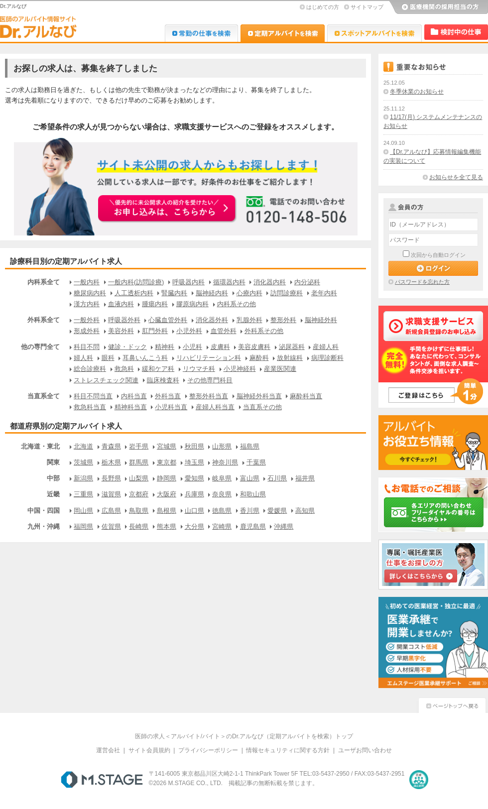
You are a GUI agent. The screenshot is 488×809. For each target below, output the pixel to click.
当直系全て (43, 396)
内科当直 (134, 396)
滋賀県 (111, 494)
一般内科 (87, 282)
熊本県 (166, 526)
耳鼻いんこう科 (145, 357)
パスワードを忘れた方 (422, 282)
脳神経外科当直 (259, 396)
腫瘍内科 (155, 304)
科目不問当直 (93, 396)
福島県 (249, 446)
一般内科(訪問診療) (136, 282)
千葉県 (256, 462)
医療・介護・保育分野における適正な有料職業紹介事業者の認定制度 (418, 779)
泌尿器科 (292, 346)
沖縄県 (283, 526)
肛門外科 (155, 331)
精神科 (164, 346)
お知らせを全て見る (456, 177)
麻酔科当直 (306, 396)
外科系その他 (263, 331)
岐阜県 (222, 478)
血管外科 (224, 331)
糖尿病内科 (90, 293)
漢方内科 (87, 304)
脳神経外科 (321, 320)
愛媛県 (277, 510)
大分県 (194, 526)
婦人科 (83, 357)
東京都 (166, 462)
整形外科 (283, 320)
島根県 (166, 510)
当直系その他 (262, 407)
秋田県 (194, 446)
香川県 (249, 510)
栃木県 (111, 462)
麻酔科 (259, 357)
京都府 (138, 494)
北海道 (83, 446)
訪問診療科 (286, 293)
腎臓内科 (174, 293)
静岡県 (166, 478)
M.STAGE (102, 779)
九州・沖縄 (43, 526)
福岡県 (83, 526)
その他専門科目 (210, 380)
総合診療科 (90, 368)
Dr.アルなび (283, 33)
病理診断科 (327, 357)
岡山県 (83, 510)
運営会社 (108, 750)
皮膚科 (220, 346)
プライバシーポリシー (208, 750)
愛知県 (194, 478)
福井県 (305, 478)
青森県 (111, 446)
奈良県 (222, 494)
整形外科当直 (208, 396)
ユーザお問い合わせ (365, 750)
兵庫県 (194, 494)
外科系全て (43, 320)
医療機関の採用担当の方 (438, 7)
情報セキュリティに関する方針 (288, 750)
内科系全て (43, 282)
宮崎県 (222, 526)
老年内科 (324, 293)
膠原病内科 (192, 304)
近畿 (53, 494)
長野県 (111, 478)
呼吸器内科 (188, 282)
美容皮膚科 (254, 346)
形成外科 (87, 331)
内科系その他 (236, 304)
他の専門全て (40, 346)
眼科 (108, 357)
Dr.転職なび (201, 33)
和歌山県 (253, 494)
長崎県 (138, 526)
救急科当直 (90, 407)
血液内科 (121, 304)
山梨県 (138, 478)
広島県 (111, 510)
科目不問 (87, 346)
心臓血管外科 (167, 320)
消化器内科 (269, 282)
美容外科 (121, 331)
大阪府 (166, 494)
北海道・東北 (40, 446)
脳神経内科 (212, 293)
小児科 (192, 346)
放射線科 (290, 357)
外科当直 (168, 396)
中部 (53, 478)
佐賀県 (111, 526)
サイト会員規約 (149, 750)
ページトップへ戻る (452, 704)
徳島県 (222, 510)
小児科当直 (171, 407)
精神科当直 (131, 407)
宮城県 (166, 446)
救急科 (124, 368)
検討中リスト (456, 32)
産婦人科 (326, 346)
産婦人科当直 (215, 407)
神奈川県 (225, 462)
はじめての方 (322, 7)
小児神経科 (240, 368)
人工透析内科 (134, 293)
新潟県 (83, 478)
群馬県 (138, 462)
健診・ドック (127, 346)
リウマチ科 (199, 368)
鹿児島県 (253, 526)
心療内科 (249, 293)
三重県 (83, 494)
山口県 (194, 510)
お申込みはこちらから (167, 209)
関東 (53, 462)
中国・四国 (43, 510)
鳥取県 (138, 510)
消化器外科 (212, 320)
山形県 (222, 446)
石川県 (277, 478)
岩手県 (138, 446)
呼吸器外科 (124, 320)
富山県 (249, 478)
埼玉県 (194, 462)
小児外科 (189, 331)
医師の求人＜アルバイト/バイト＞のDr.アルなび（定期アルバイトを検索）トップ (244, 736)
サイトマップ (367, 7)
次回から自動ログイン (438, 255)
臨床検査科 (163, 380)
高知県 (305, 510)
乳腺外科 (249, 320)
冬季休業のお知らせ (417, 91)
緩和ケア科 (158, 368)
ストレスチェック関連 (106, 380)
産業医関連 (280, 368)
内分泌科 (307, 282)
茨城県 (83, 462)
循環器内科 (229, 282)
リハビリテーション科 (208, 357)
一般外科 (87, 320)
